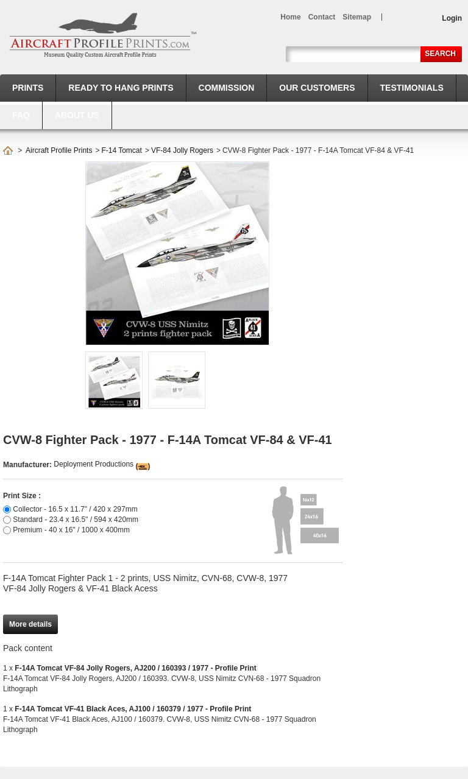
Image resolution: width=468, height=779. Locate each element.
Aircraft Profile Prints (59, 150)
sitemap (356, 17)
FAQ (21, 115)
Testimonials (412, 88)
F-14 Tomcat (121, 150)
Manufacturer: (28, 464)
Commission (227, 88)
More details (30, 624)
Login (452, 18)
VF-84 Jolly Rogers (182, 150)
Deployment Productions (93, 464)
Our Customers (317, 88)
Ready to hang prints (120, 88)
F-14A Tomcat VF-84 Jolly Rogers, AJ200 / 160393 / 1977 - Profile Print (135, 668)
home (290, 17)
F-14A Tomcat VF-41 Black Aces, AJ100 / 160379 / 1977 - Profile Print (133, 709)
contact (322, 17)
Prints (27, 88)
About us (77, 115)
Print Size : (22, 496)
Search (440, 53)
